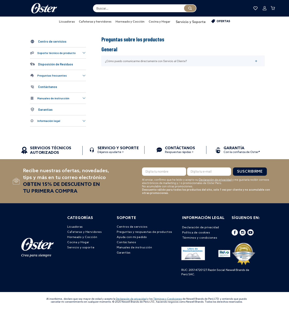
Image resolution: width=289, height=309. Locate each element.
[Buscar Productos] (190, 8)
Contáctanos (47, 87)
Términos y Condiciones (167, 299)
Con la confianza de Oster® (242, 150)
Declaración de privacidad (215, 180)
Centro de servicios (52, 41)
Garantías (45, 109)
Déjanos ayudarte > (118, 150)
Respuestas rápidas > (180, 150)
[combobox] (144, 8)
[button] (58, 52)
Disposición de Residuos (55, 64)
